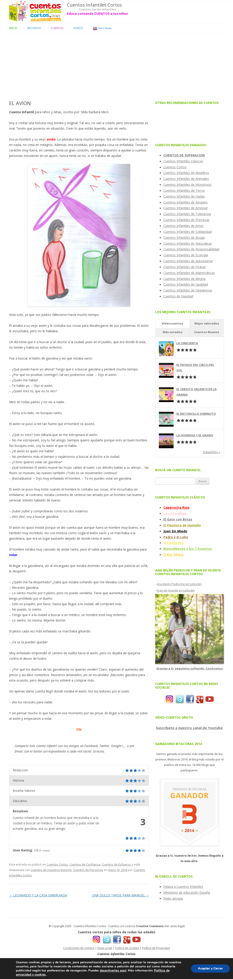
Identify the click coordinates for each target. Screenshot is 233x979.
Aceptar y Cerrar (210, 968)
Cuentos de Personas (88, 870)
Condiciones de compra (78, 948)
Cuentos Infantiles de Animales (186, 178)
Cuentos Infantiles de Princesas (186, 220)
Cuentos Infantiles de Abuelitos (186, 173)
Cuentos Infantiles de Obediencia (187, 290)
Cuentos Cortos (57, 864)
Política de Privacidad (156, 948)
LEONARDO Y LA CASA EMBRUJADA (38, 895)
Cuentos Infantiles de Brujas (184, 237)
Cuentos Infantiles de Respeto (185, 202)
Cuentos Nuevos (206, 332)
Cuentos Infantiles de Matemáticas (189, 273)
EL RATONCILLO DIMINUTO (196, 414)
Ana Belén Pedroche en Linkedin (179, 584)
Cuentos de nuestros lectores (51, 870)
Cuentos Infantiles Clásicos (183, 161)
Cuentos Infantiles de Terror (184, 190)
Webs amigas (173, 898)
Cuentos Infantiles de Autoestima (188, 261)
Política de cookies (127, 948)
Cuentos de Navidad (178, 296)
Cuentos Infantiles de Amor (183, 226)
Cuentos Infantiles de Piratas (184, 267)
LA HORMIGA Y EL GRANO (194, 435)
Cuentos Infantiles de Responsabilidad (191, 249)
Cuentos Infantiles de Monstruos (187, 184)
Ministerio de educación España (186, 892)
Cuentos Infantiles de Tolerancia (187, 214)
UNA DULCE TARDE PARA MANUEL (120, 895)
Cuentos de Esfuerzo (116, 864)
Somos (78, 28)
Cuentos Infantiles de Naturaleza (187, 243)
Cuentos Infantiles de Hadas (184, 196)
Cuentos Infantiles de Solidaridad (187, 231)
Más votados (172, 332)
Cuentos (57, 28)
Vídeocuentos (172, 323)
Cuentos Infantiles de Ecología (185, 255)
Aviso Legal (104, 948)
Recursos (34, 28)
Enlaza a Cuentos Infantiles (183, 886)
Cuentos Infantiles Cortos (94, 5)
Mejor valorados (206, 323)
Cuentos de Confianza (84, 864)
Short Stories (102, 28)
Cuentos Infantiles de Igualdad (185, 284)
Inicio (13, 28)
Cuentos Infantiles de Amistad (185, 208)
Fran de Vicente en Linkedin (176, 590)
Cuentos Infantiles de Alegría (184, 279)
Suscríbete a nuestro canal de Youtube (189, 727)
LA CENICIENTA (187, 343)
